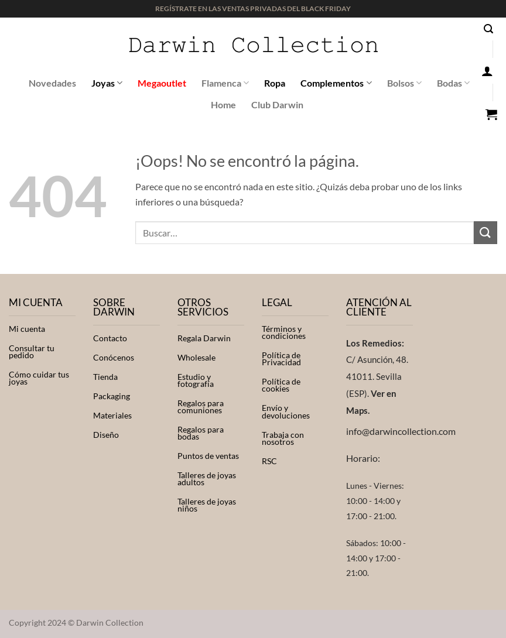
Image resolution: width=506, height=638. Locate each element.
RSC (269, 461)
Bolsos (404, 83)
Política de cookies (281, 385)
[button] (488, 29)
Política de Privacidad (281, 359)
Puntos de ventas (208, 456)
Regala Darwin (204, 338)
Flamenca (225, 83)
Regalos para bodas (200, 433)
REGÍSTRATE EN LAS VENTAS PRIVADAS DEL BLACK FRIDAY (253, 8)
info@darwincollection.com (401, 431)
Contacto (110, 338)
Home (223, 104)
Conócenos (113, 357)
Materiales (112, 415)
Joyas (106, 83)
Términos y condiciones (284, 332)
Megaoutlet (162, 82)
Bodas (453, 83)
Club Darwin (277, 104)
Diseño (106, 435)
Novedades (52, 82)
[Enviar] (485, 232)
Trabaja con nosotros (283, 438)
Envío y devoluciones (286, 411)
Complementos (335, 83)
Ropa (274, 82)
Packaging (111, 396)
